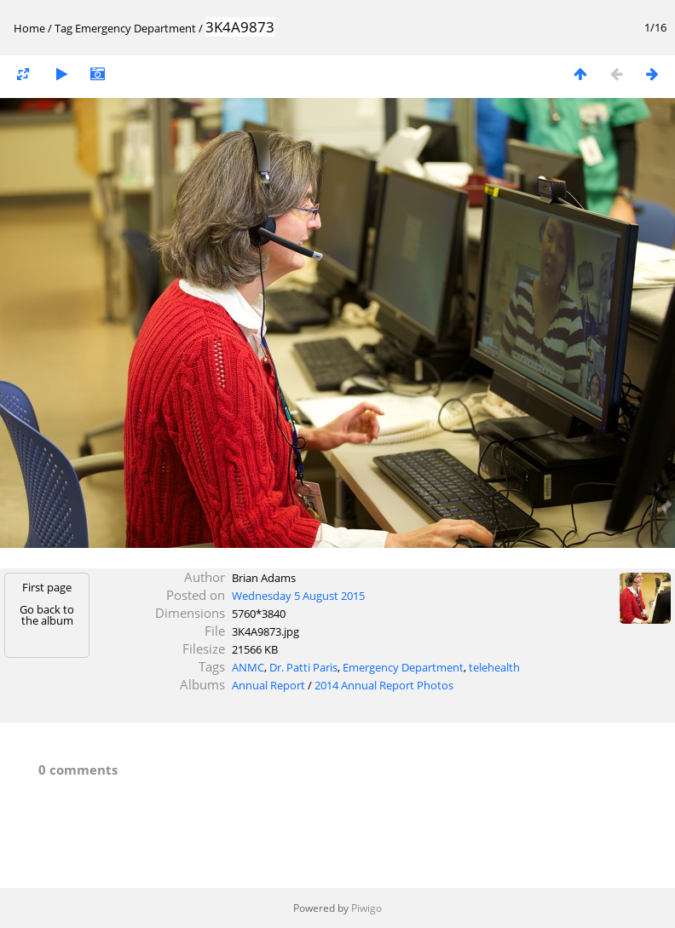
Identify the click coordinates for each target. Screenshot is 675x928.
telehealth (494, 667)
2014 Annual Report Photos (383, 685)
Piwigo (366, 908)
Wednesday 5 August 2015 (298, 595)
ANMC (248, 667)
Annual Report (268, 685)
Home (29, 28)
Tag (63, 28)
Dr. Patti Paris (303, 667)
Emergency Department (135, 28)
